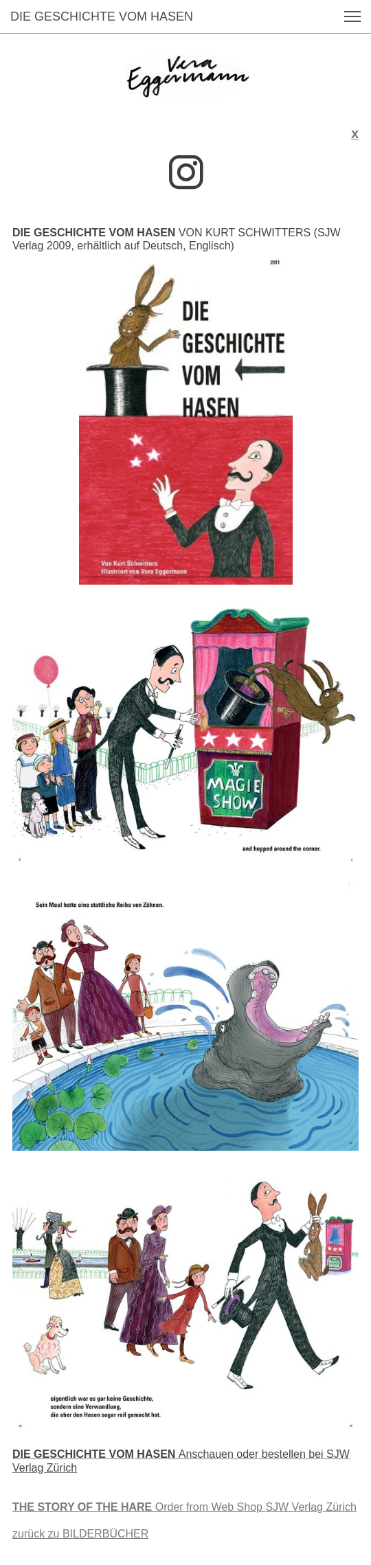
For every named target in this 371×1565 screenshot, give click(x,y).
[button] (352, 16)
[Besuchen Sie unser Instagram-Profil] (186, 172)
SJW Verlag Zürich (184, 1507)
